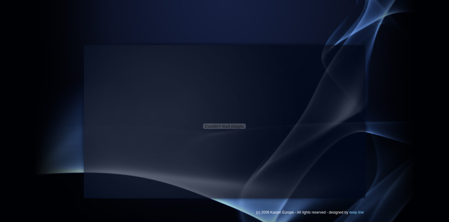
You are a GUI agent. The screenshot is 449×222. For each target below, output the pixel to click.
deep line (356, 212)
